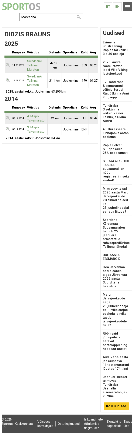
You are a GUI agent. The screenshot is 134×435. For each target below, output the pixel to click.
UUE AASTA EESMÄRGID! (112, 257)
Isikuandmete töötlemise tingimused (93, 424)
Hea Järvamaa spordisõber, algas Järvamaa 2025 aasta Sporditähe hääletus (115, 276)
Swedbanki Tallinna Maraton (34, 65)
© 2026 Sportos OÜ (7, 424)
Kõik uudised (116, 406)
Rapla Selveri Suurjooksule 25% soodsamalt (115, 149)
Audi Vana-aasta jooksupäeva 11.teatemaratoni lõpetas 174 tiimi (116, 363)
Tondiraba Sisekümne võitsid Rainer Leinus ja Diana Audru (114, 113)
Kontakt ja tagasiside (114, 424)
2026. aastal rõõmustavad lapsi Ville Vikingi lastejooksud (115, 68)
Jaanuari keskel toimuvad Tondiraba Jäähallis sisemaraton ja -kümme (115, 386)
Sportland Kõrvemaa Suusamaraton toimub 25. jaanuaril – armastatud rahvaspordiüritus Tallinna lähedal (116, 233)
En (117, 7)
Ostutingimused (69, 424)
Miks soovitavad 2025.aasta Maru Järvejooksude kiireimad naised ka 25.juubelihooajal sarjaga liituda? (116, 200)
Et (108, 7)
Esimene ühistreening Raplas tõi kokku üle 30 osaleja (115, 48)
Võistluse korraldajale (45, 424)
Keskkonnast (24, 424)
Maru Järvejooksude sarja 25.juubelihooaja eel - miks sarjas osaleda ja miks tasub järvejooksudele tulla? (115, 310)
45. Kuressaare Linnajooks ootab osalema (116, 133)
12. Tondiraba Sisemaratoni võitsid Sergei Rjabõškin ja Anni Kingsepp (116, 89)
